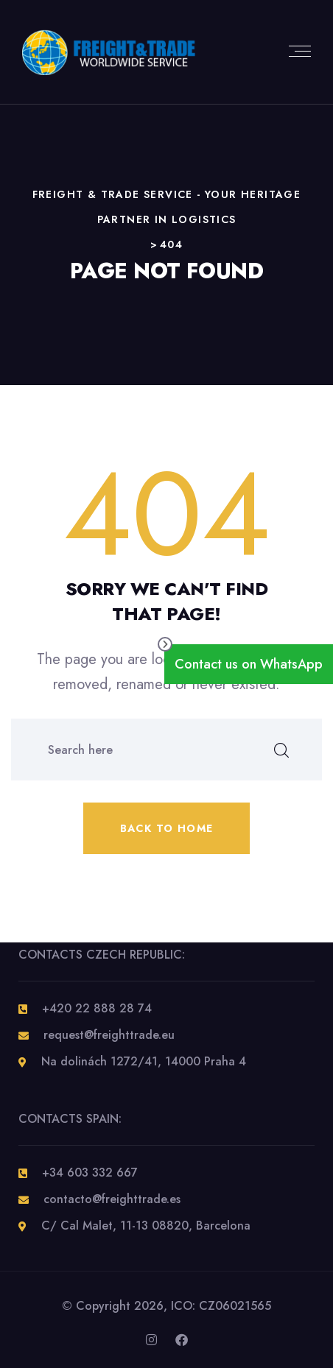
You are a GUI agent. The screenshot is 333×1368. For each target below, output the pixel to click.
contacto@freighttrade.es (111, 1199)
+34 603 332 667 (90, 1172)
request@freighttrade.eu (109, 1034)
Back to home (167, 828)
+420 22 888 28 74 (97, 1008)
